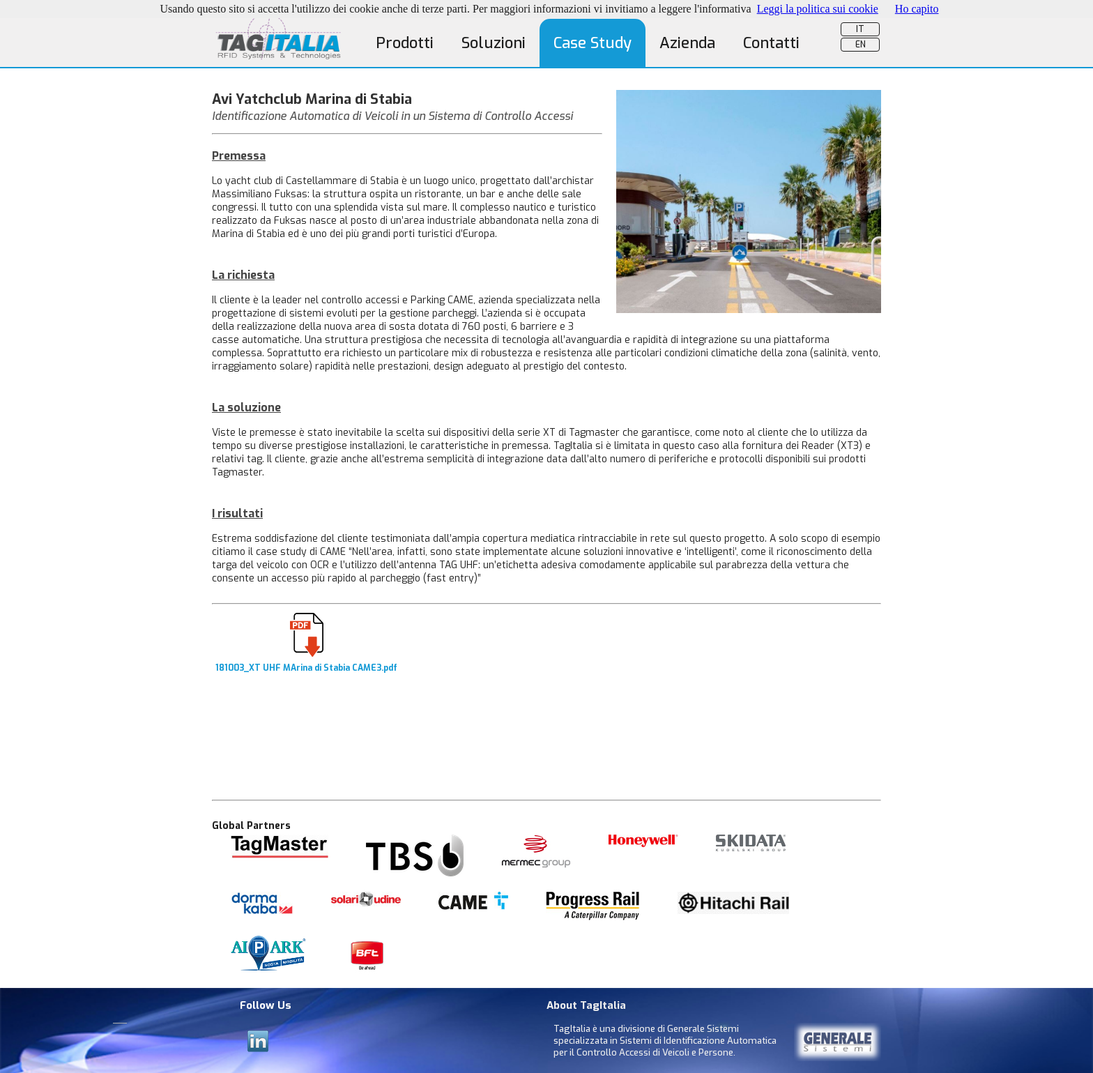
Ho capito (917, 9)
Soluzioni (493, 43)
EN (860, 44)
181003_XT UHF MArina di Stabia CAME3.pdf (306, 664)
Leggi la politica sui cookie (817, 9)
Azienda (687, 43)
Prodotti (405, 43)
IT (860, 29)
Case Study (592, 43)
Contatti (771, 43)
